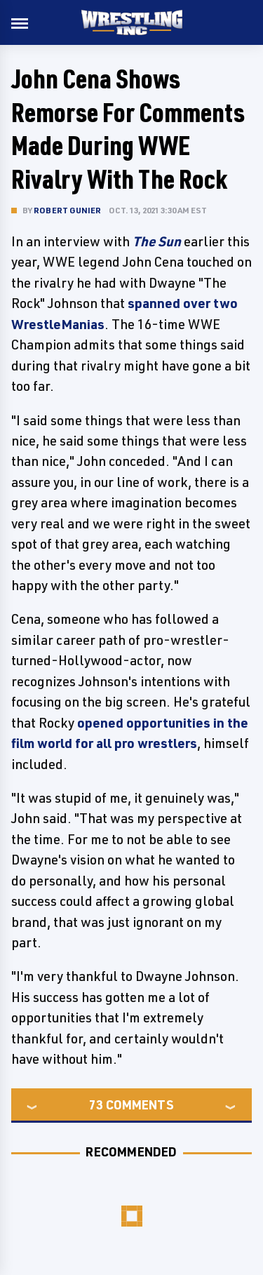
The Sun (157, 241)
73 (96, 1104)
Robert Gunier (68, 210)
